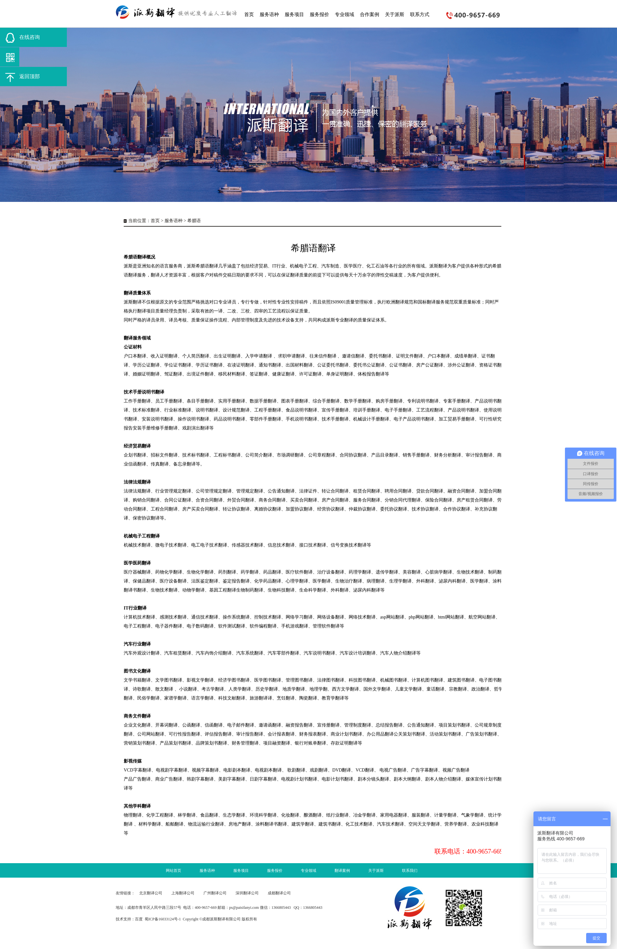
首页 (155, 220)
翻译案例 (342, 870)
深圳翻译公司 (247, 893)
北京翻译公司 (150, 893)
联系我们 (409, 870)
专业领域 (308, 870)
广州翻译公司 (215, 893)
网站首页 (173, 870)
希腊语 (194, 220)
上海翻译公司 (182, 893)
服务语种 (174, 220)
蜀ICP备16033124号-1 (163, 919)
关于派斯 (376, 870)
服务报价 (274, 870)
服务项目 (241, 870)
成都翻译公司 (279, 893)
